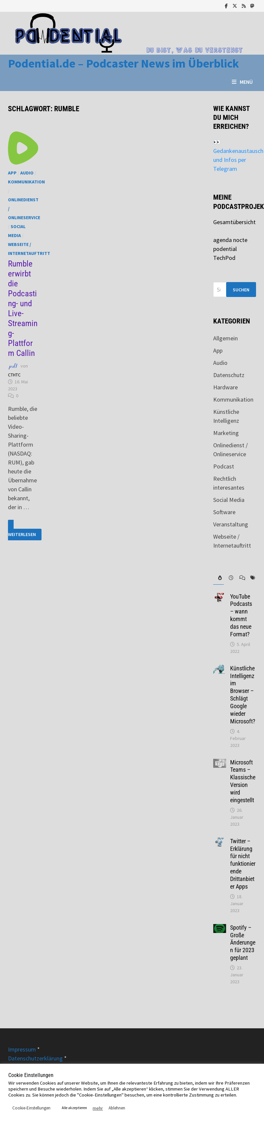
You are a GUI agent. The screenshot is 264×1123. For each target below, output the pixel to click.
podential (225, 249)
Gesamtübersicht (234, 222)
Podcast (223, 466)
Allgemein (225, 338)
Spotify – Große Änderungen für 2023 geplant (242, 942)
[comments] (239, 577)
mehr (98, 1108)
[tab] (218, 577)
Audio (27, 173)
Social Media (228, 500)
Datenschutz (228, 375)
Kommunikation (26, 182)
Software (224, 512)
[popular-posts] (218, 577)
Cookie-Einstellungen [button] (31, 1108)
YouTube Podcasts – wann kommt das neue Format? (241, 615)
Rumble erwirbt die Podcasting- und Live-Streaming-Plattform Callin (23, 308)
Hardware (225, 387)
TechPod (224, 258)
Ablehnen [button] (117, 1108)
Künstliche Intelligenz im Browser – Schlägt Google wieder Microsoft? (242, 695)
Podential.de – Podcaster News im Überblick (123, 63)
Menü (242, 81)
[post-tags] (250, 577)
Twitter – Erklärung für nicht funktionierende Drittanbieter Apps (242, 864)
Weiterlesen (25, 530)
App (12, 173)
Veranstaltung (230, 524)
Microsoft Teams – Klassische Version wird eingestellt (242, 781)
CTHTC (14, 375)
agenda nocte (230, 240)
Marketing (226, 433)
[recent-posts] (229, 577)
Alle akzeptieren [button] (74, 1107)
